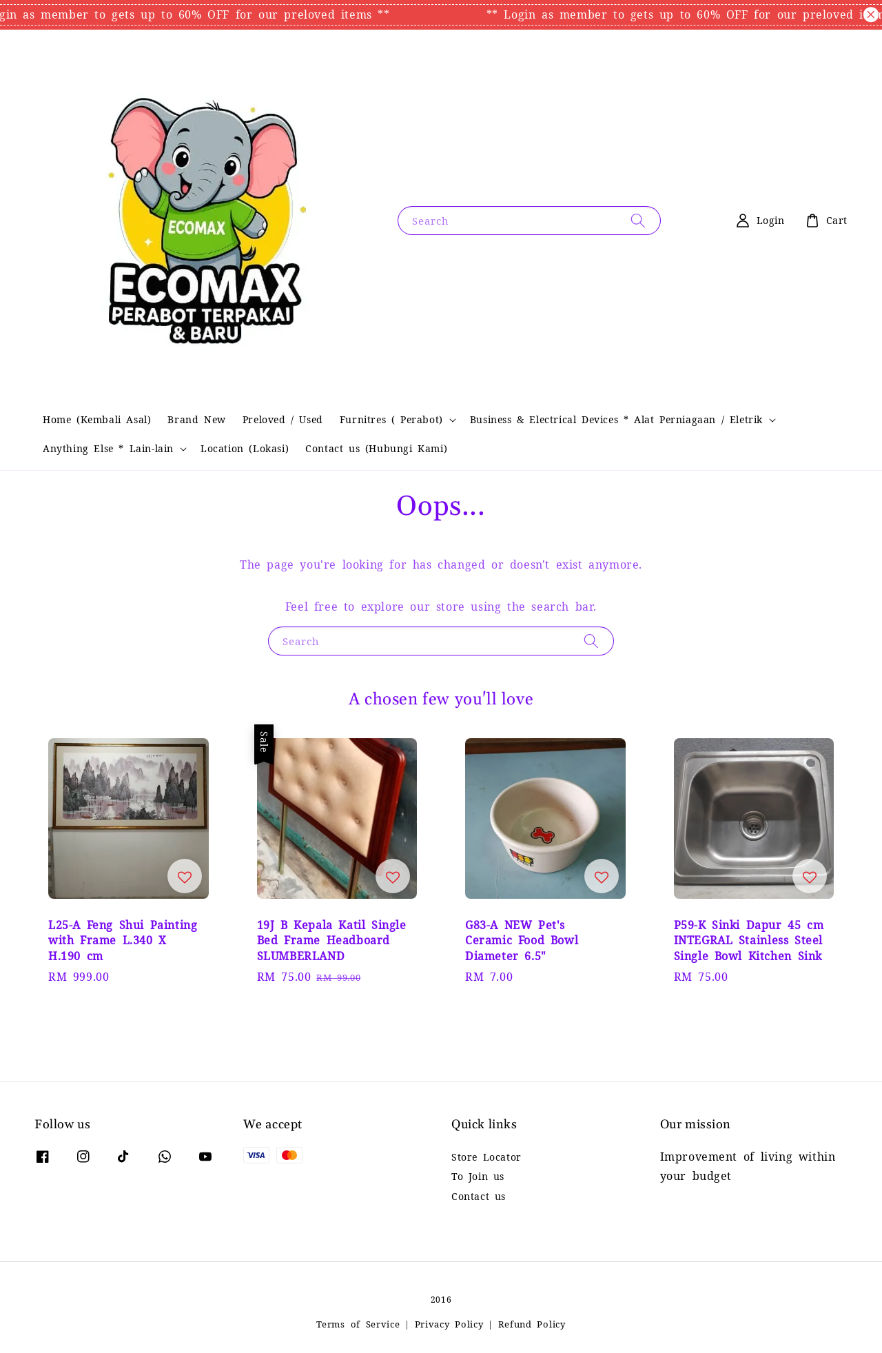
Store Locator (486, 1157)
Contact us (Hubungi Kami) (376, 449)
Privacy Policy (449, 1324)
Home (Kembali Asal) (97, 420)
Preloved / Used (283, 420)
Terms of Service (358, 1324)
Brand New (196, 420)
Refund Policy (532, 1324)
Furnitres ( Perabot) (391, 420)
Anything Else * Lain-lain (108, 449)
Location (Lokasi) (245, 449)
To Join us (477, 1176)
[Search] (638, 220)
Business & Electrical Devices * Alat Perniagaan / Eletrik (616, 420)
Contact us (478, 1196)
